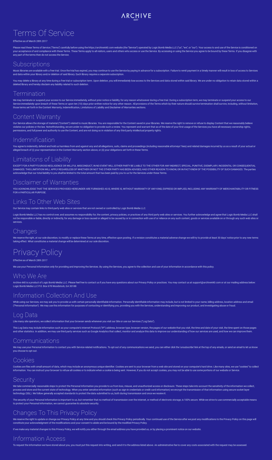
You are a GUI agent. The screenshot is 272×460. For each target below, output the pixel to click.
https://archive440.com (101, 47)
